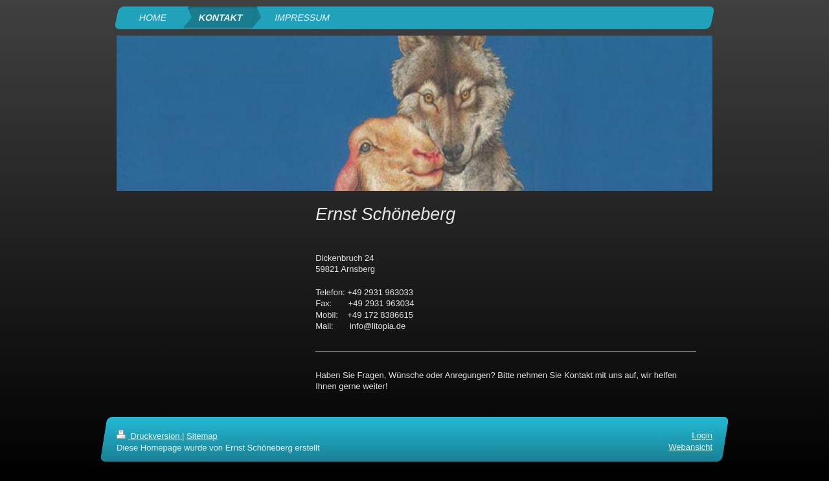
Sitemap (202, 436)
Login (702, 435)
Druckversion (149, 436)
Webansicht (690, 447)
